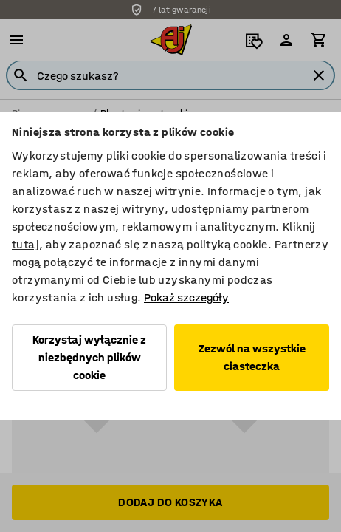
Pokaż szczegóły (186, 297)
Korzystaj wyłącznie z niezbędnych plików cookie (89, 357)
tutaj (25, 244)
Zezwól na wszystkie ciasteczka (252, 357)
